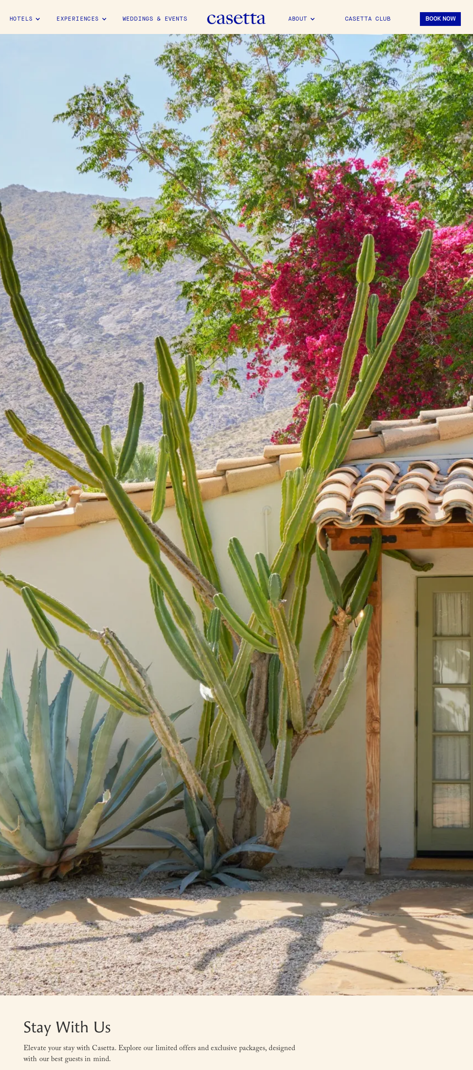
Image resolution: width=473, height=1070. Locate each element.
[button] (25, 19)
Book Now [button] (440, 19)
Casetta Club (368, 19)
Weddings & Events (154, 19)
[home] (236, 19)
